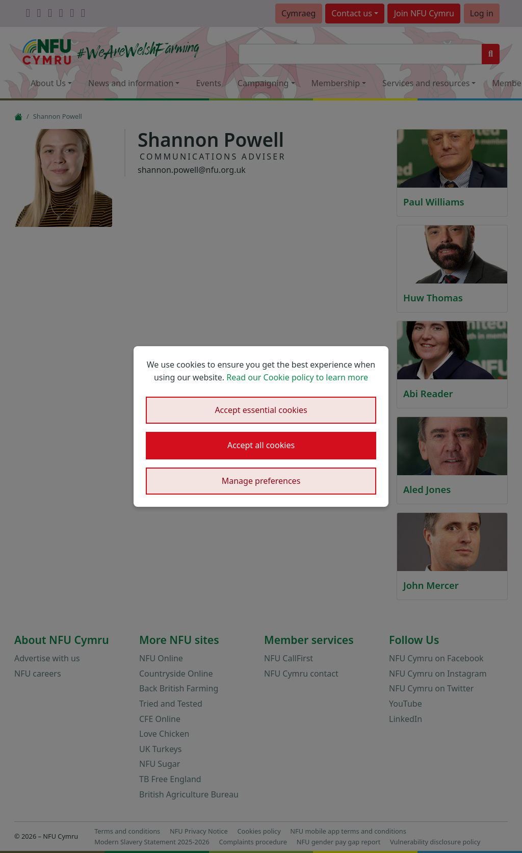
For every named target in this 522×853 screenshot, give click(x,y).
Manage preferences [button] (261, 480)
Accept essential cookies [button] (261, 410)
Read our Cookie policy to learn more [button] (297, 377)
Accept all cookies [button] (261, 445)
